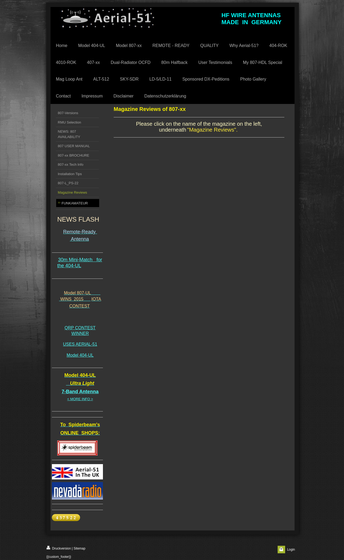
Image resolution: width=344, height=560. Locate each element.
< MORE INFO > (80, 399)
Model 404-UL (80, 355)
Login (291, 549)
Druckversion (58, 548)
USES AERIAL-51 (80, 344)
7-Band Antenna (80, 391)
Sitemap (79, 548)
